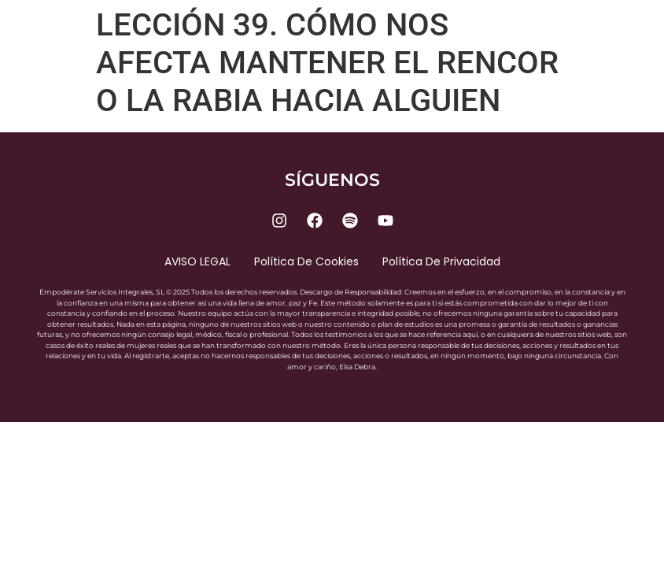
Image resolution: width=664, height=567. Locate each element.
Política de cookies (306, 261)
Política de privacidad (441, 261)
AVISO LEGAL (197, 261)
